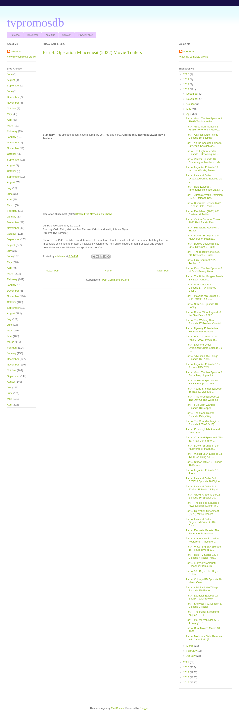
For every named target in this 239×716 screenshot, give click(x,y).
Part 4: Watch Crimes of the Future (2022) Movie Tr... (201, 338)
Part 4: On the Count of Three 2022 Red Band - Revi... (203, 221)
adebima (16, 51)
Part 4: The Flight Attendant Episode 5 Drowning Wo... (202, 153)
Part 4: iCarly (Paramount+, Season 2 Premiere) (201, 564)
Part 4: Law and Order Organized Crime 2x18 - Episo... (201, 522)
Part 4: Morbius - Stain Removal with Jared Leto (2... (204, 638)
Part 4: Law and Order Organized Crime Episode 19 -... (204, 347)
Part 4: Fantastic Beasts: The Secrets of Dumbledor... (202, 532)
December (13, 97)
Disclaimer (32, 35)
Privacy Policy (85, 35)
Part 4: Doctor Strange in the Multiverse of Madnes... (202, 237)
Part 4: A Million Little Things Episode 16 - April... (202, 358)
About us (50, 35)
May (9, 114)
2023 (186, 84)
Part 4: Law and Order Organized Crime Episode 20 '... (204, 178)
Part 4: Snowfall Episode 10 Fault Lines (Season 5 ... (201, 382)
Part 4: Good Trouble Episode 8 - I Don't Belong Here (204, 270)
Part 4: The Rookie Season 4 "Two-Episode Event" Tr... (202, 504)
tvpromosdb (35, 22)
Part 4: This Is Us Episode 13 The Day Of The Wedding (202, 398)
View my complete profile (21, 56)
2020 (186, 667)
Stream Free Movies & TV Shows (93, 214)
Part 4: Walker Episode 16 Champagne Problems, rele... (204, 161)
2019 (186, 672)
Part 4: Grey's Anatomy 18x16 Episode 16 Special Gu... (203, 496)
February (12, 131)
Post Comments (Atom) (115, 279)
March (10, 125)
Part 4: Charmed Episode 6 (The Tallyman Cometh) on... (204, 439)
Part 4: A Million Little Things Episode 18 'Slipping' (202, 136)
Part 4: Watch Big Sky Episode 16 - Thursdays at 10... (203, 548)
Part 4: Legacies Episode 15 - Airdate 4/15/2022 (203, 366)
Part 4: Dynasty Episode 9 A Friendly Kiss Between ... (202, 330)
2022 (186, 89)
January (11, 136)
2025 (186, 74)
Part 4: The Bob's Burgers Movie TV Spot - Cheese (204, 278)
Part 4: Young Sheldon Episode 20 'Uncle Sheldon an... (203, 144)
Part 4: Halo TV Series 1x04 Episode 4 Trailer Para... (202, 556)
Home (108, 270)
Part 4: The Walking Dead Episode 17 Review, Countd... (204, 322)
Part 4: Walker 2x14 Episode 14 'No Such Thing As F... (204, 455)
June (10, 74)
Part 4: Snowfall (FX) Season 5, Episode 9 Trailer (204, 605)
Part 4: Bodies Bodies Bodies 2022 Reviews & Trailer (202, 245)
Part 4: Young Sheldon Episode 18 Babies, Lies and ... (203, 390)
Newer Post (52, 270)
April (9, 119)
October (11, 108)
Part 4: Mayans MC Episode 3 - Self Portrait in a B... (204, 297)
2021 (186, 662)
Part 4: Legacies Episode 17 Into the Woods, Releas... (202, 169)
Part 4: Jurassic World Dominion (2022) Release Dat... (204, 196)
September (13, 85)
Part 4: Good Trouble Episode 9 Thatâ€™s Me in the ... (204, 120)
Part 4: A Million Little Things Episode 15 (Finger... (202, 589)
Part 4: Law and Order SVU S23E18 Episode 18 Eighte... (204, 480)
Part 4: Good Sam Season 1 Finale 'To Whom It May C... (203, 128)
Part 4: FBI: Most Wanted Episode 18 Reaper (200, 406)
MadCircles (117, 708)
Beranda (15, 35)
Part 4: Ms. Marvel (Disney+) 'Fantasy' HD (202, 621)
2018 (186, 677)
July (9, 188)
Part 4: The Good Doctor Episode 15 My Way (200, 414)
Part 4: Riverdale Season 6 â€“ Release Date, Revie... (203, 205)
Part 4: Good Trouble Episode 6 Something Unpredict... (204, 374)
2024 (186, 79)
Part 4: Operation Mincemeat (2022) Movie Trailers (202, 512)
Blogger (144, 708)
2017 (186, 682)
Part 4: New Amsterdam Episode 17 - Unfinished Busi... (201, 287)
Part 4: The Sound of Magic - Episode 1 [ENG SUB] (202, 423)
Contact (66, 35)
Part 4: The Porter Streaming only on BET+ (202, 613)
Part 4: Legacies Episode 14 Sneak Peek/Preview (202, 597)
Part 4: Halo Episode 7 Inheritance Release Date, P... (204, 188)
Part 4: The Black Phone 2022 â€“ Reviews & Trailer (203, 253)
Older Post (163, 270)
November (13, 102)
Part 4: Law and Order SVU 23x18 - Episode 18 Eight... (203, 488)
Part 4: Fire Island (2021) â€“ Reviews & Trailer (202, 213)
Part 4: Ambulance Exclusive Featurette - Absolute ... (202, 540)
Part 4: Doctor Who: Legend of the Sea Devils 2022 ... (203, 314)
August (11, 79)
